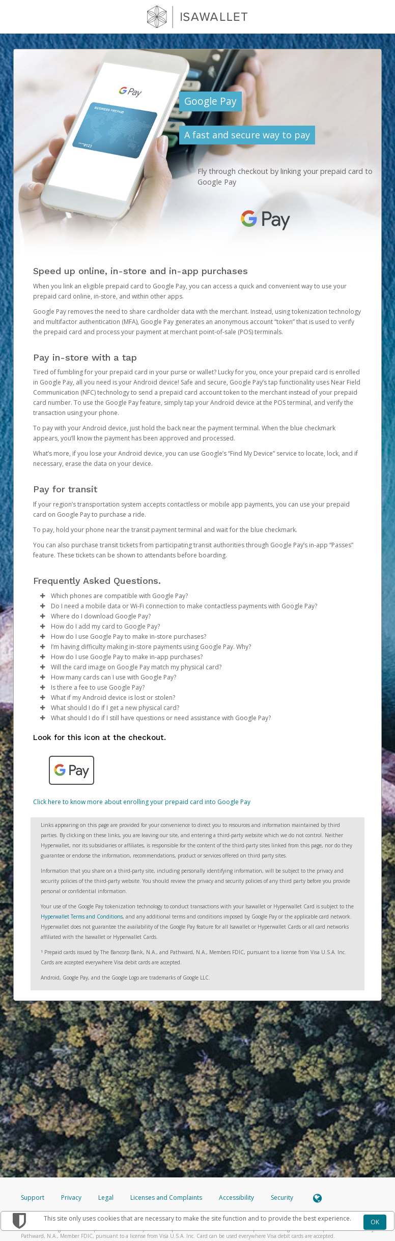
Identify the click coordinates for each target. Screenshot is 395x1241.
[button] (42, 596)
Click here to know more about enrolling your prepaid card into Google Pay (141, 801)
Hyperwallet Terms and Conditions (82, 916)
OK (375, 1222)
